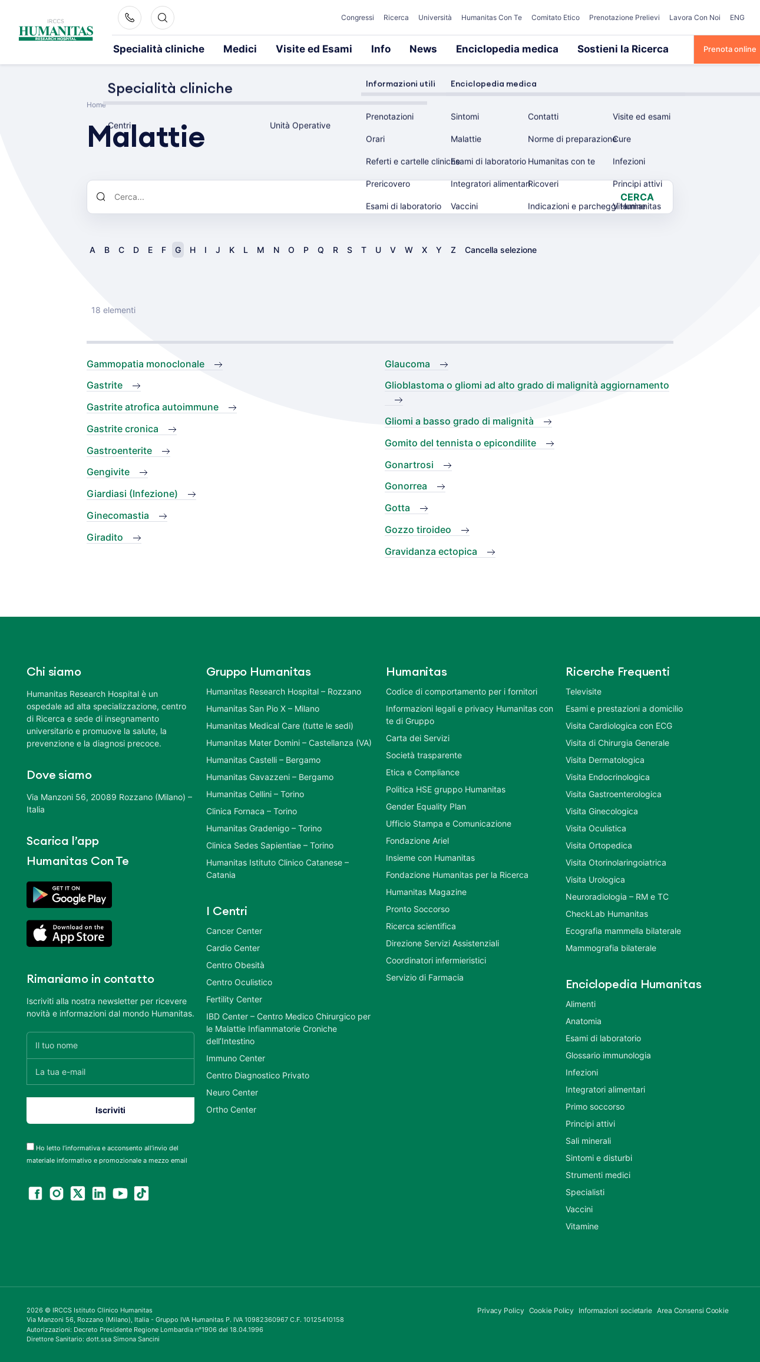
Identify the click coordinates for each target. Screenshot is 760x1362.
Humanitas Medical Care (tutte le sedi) (279, 724)
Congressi (357, 17)
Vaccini (579, 1208)
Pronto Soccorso (418, 908)
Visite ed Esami (266, 48)
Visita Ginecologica (602, 810)
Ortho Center (231, 1108)
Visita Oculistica (596, 827)
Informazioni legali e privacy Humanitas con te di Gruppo (469, 713)
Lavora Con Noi (695, 17)
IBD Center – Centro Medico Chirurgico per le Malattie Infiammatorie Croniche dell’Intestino (288, 1027)
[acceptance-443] (30, 1145)
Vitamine (582, 1225)
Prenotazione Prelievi (624, 17)
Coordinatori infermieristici (436, 959)
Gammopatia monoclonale (145, 363)
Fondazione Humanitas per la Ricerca (457, 873)
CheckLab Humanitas (607, 912)
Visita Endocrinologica (608, 776)
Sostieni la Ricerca (511, 48)
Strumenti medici (598, 1174)
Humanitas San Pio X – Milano (262, 707)
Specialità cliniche (145, 48)
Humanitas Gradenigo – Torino (264, 827)
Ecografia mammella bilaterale (623, 930)
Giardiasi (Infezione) (132, 492)
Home (96, 103)
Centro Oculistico (239, 981)
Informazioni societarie (615, 1309)
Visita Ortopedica (599, 844)
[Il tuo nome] (110, 1044)
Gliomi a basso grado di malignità (459, 420)
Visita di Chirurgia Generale (617, 741)
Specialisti (585, 1191)
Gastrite (105, 384)
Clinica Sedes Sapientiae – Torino (269, 844)
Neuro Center (232, 1091)
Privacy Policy (500, 1309)
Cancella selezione (501, 249)
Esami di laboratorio (603, 1037)
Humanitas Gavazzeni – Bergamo (269, 776)
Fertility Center (234, 998)
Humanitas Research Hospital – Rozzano (283, 690)
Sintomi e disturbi (599, 1157)
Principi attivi (590, 1122)
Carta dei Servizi (418, 737)
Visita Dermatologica (605, 759)
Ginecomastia (118, 514)
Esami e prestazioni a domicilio (624, 707)
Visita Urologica (595, 878)
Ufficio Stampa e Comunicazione (448, 822)
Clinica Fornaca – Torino (251, 810)
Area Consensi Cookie (693, 1309)
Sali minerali (588, 1139)
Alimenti (581, 1003)
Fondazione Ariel (417, 839)
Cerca (637, 196)
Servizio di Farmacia (425, 976)
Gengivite (108, 470)
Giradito (105, 536)
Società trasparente (424, 754)
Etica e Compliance (423, 771)
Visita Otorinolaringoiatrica (616, 861)
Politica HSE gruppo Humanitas (445, 788)
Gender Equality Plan (426, 805)
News (357, 48)
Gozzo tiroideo (418, 528)
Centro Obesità (235, 964)
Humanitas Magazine (426, 891)
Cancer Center (234, 930)
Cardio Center (233, 947)
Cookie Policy (551, 1309)
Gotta (397, 506)
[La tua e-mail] (110, 1070)
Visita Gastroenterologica (614, 793)
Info (320, 48)
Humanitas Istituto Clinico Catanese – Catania (277, 867)
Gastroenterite (119, 449)
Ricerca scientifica (421, 925)
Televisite (584, 690)
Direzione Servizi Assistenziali (442, 942)
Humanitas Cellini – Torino (255, 793)
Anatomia (584, 1020)
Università (435, 17)
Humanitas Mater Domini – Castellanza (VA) (289, 741)
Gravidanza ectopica (431, 550)
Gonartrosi (409, 463)
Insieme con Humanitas (430, 856)
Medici (208, 48)
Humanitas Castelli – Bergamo (263, 759)
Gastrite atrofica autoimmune (153, 406)
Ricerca (396, 17)
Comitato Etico (555, 17)
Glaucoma (407, 363)
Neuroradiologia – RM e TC (617, 895)
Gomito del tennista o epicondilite (460, 442)
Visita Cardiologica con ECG (619, 724)
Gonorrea (406, 485)
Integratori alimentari (605, 1088)
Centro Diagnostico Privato (257, 1074)
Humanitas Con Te (491, 17)
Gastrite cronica (122, 427)
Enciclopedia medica (423, 48)
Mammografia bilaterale (611, 947)
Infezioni (582, 1071)
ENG (737, 17)
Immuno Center (235, 1057)
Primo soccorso (595, 1105)
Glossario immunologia (608, 1054)
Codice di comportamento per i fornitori (461, 690)
